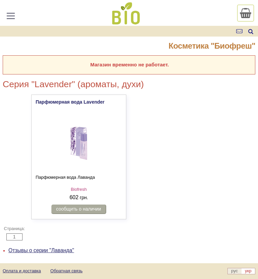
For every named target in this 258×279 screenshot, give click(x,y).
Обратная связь (66, 270)
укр (248, 270)
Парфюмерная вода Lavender (70, 102)
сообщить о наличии (78, 209)
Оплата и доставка (22, 270)
